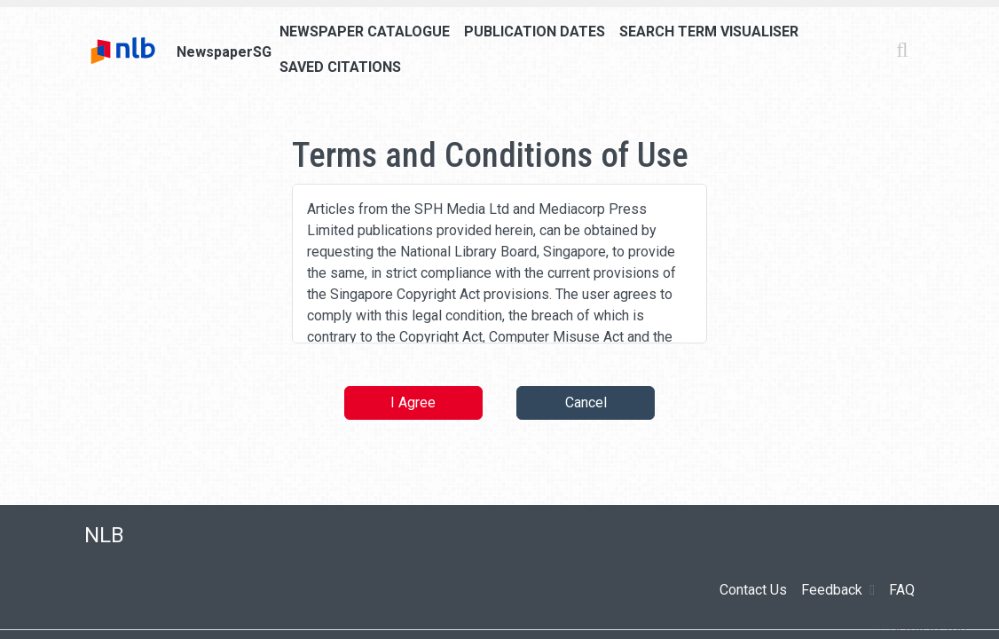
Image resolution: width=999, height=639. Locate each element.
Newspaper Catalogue (364, 31)
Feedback (838, 590)
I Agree (413, 402)
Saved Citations (340, 67)
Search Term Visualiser (708, 31)
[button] (922, 628)
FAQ (902, 589)
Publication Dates (534, 31)
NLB (104, 535)
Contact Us (753, 589)
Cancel (586, 402)
